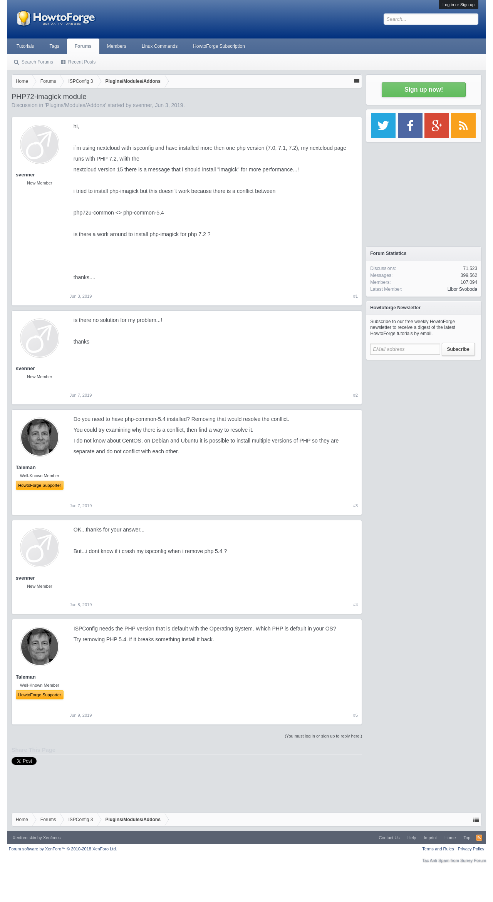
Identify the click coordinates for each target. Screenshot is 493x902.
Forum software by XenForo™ (63, 849)
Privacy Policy (471, 849)
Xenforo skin (24, 837)
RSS (479, 838)
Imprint (430, 837)
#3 (355, 505)
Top (466, 837)
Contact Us (389, 837)
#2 (355, 395)
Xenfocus (52, 837)
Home (450, 837)
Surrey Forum (473, 860)
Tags (54, 46)
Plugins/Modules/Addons (75, 105)
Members (116, 46)
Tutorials (25, 46)
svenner (142, 105)
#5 (355, 715)
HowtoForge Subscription (219, 46)
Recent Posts (82, 62)
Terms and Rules (438, 849)
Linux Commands (160, 46)
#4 (355, 604)
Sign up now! (423, 89)
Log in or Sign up (459, 4)
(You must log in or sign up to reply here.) (323, 736)
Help (411, 837)
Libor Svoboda (462, 289)
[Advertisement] (423, 412)
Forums (83, 46)
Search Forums (37, 62)
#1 (355, 296)
